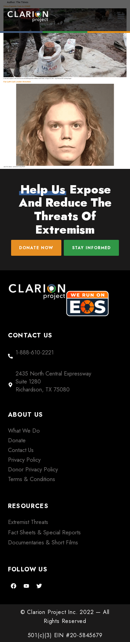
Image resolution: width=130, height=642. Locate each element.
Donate (17, 440)
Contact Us (21, 450)
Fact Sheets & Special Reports (44, 532)
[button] (121, 16)
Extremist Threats (28, 522)
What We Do (24, 430)
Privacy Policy (24, 459)
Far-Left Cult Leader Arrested (17, 81)
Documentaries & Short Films (43, 542)
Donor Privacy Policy (33, 469)
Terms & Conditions (31, 479)
